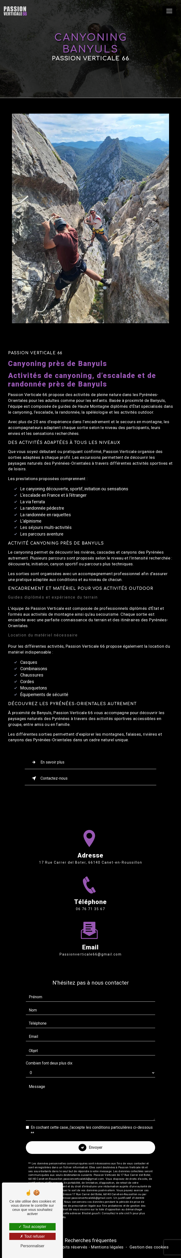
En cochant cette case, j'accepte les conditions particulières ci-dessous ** (92, 1121)
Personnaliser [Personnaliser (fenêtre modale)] (32, 1246)
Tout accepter (32, 1227)
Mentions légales (107, 1247)
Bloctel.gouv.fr (91, 1204)
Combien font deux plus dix (49, 1054)
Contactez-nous (49, 778)
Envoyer (95, 1138)
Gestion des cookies (149, 1247)
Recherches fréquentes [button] (91, 1240)
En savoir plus (47, 762)
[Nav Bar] (169, 11)
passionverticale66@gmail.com (91, 945)
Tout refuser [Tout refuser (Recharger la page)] (32, 1236)
